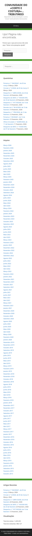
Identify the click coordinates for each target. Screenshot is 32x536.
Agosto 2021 (7, 290)
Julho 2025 (7, 166)
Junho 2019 (7, 358)
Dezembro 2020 (8, 311)
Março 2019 (7, 366)
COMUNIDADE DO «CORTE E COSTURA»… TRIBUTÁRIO (16, 9)
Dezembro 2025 (8, 153)
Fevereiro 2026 (8, 148)
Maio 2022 (6, 266)
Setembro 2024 (8, 193)
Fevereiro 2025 (8, 179)
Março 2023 (7, 240)
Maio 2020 (6, 329)
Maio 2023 (6, 235)
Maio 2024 (6, 203)
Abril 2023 (6, 237)
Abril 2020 (6, 332)
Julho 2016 (7, 450)
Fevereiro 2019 (8, 369)
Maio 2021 (6, 298)
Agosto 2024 (7, 195)
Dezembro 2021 (8, 279)
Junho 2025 (7, 169)
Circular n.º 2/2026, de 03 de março (15, 88)
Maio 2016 (6, 455)
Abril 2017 (6, 426)
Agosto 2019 (7, 353)
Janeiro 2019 (7, 371)
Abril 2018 (6, 395)
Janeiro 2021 (7, 308)
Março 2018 (7, 397)
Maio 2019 (6, 361)
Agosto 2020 (7, 321)
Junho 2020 (7, 327)
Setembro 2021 (8, 287)
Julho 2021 (7, 292)
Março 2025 (7, 177)
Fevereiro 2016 (8, 463)
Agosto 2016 (7, 447)
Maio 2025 (6, 172)
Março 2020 (7, 334)
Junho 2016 (7, 453)
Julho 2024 (7, 198)
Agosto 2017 (7, 416)
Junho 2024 (7, 200)
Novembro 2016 (8, 439)
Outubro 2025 (8, 158)
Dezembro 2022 (8, 248)
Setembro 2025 (8, 161)
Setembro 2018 (8, 382)
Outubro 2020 (8, 316)
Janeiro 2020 (7, 340)
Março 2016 (7, 460)
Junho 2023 (7, 232)
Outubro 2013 (8, 474)
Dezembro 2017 (8, 405)
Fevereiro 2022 (8, 274)
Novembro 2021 (8, 282)
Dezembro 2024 (8, 185)
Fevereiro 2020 (8, 337)
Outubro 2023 (8, 221)
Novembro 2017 (8, 408)
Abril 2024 (6, 206)
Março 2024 (7, 208)
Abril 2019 (6, 363)
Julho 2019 (7, 355)
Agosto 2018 (7, 384)
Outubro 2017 (8, 411)
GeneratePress (23, 533)
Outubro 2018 (8, 379)
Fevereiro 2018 (8, 400)
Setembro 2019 (8, 350)
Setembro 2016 (8, 445)
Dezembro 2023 (8, 216)
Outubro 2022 (8, 253)
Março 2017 (7, 429)
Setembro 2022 (8, 256)
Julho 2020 (7, 324)
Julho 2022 (7, 261)
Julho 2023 (7, 229)
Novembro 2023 (8, 219)
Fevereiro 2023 (8, 242)
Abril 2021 (6, 300)
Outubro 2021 (8, 285)
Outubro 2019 (8, 348)
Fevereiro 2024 (8, 211)
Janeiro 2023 (7, 245)
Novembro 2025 (8, 156)
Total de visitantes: (9, 524)
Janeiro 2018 (7, 403)
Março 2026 (7, 145)
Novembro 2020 (8, 313)
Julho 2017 (7, 418)
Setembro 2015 (8, 468)
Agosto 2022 (7, 258)
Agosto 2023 (7, 227)
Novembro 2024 (8, 187)
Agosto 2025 (7, 164)
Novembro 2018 (8, 376)
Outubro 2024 (8, 190)
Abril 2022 (6, 269)
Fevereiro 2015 (8, 471)
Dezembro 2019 (8, 342)
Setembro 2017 (8, 413)
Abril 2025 (6, 174)
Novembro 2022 (8, 250)
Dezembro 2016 (8, 437)
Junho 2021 (7, 295)
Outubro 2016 (8, 442)
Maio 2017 (6, 424)
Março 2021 (7, 303)
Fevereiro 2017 (8, 432)
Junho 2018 (7, 390)
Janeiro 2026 (7, 151)
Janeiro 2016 (7, 466)
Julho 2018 (7, 387)
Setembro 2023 (8, 224)
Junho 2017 (7, 421)
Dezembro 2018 (8, 374)
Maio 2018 (6, 392)
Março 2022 (7, 271)
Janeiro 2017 (7, 434)
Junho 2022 (7, 264)
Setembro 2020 (8, 319)
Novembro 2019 (8, 345)
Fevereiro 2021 (8, 306)
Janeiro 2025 (7, 182)
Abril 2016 (6, 458)
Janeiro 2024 (7, 214)
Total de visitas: (8, 521)
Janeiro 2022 (7, 277)
